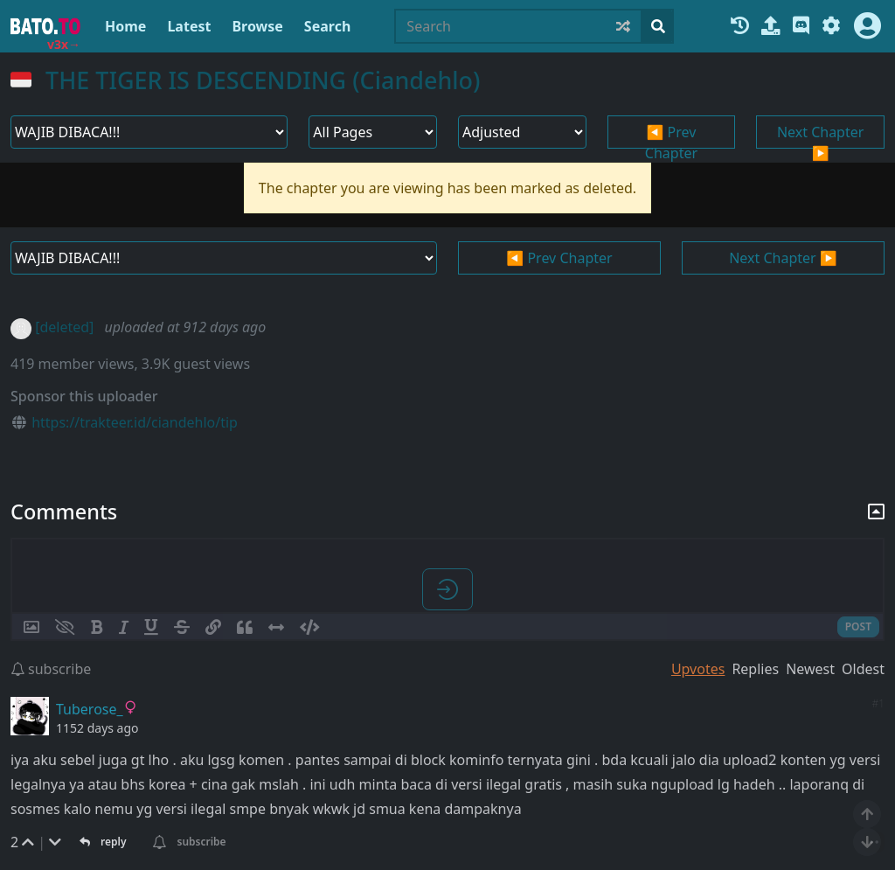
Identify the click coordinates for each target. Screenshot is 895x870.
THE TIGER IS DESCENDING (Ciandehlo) (262, 80)
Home (125, 26)
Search (327, 26)
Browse (257, 26)
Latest (189, 26)
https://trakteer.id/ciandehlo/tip (134, 422)
